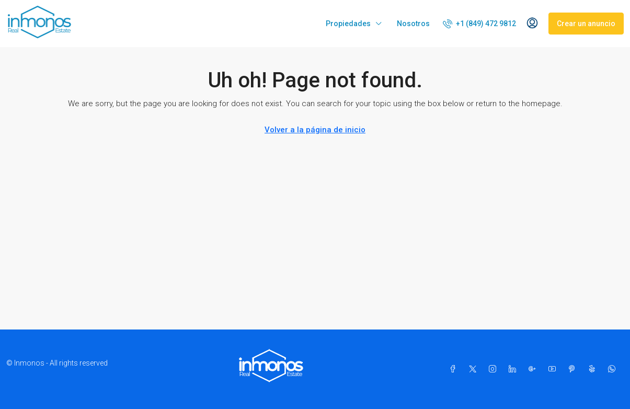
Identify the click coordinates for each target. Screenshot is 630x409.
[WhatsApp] (614, 369)
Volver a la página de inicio (315, 129)
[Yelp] (594, 369)
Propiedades (348, 23)
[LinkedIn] (514, 369)
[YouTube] (554, 369)
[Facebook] (455, 369)
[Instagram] (494, 369)
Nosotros (413, 23)
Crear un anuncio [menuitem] (586, 23)
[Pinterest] (574, 369)
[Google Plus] (534, 369)
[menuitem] (479, 23)
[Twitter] (474, 369)
